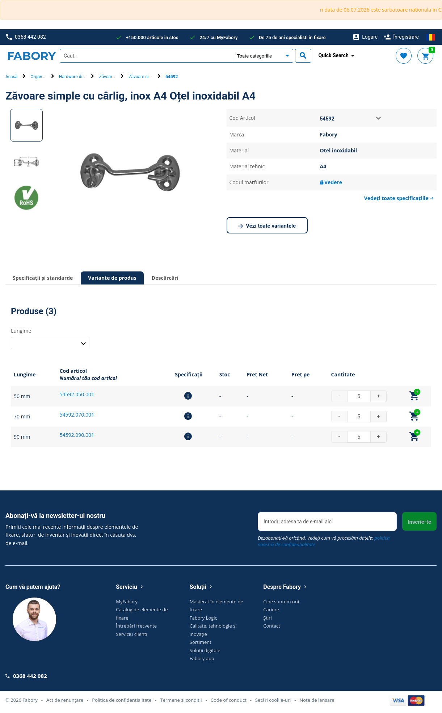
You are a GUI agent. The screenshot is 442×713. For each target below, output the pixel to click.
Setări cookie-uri (273, 700)
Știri (267, 618)
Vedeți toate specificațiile (399, 198)
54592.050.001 (77, 394)
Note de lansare (316, 700)
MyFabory (127, 601)
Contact (271, 626)
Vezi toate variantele (267, 226)
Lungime (21, 330)
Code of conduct (229, 700)
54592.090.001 (77, 434)
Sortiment (200, 642)
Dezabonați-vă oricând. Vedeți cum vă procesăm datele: (324, 541)
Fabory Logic (203, 618)
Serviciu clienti (131, 634)
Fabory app (202, 658)
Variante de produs (112, 277)
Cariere (271, 609)
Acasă (11, 76)
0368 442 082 (26, 37)
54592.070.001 (77, 414)
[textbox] (146, 56)
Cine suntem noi (281, 601)
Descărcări (165, 277)
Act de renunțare (64, 700)
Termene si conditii (181, 700)
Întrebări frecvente (136, 626)
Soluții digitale (205, 650)
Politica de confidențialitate (121, 700)
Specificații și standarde (43, 277)
